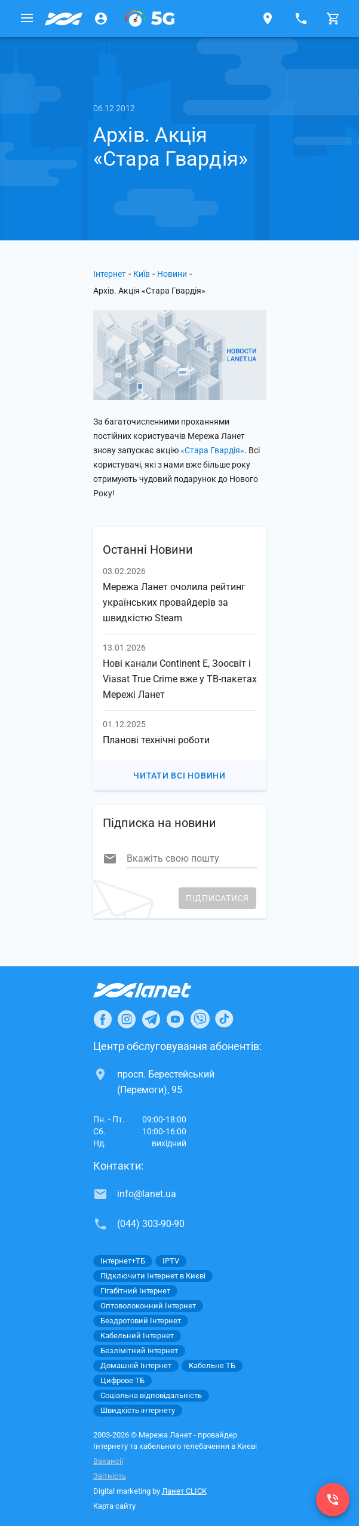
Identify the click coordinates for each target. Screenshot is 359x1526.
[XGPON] (150, 18)
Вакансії (108, 1461)
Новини (172, 274)
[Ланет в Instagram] (126, 1018)
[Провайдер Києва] (64, 18)
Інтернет (109, 274)
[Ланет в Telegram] (151, 1018)
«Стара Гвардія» (212, 450)
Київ (141, 274)
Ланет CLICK (184, 1491)
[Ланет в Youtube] (175, 1018)
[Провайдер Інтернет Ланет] (156, 990)
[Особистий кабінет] (101, 18)
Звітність (109, 1476)
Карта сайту (114, 1505)
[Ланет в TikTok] (224, 1018)
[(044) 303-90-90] (332, 1499)
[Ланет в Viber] (200, 1018)
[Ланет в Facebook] (102, 1018)
